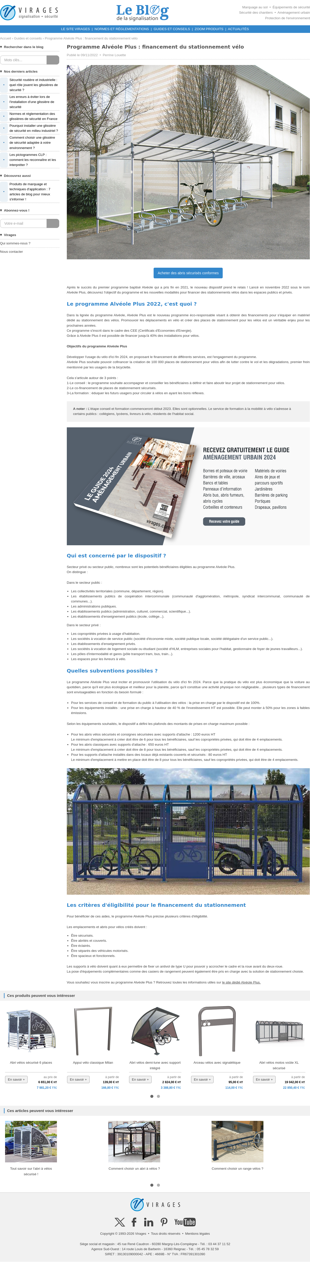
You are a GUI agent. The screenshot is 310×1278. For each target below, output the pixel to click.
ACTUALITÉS (238, 29)
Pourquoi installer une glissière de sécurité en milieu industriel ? (29, 128)
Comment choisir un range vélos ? (237, 1168)
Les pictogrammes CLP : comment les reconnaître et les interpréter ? (28, 159)
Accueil (5, 38)
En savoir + (16, 1079)
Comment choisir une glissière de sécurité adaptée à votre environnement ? (27, 142)
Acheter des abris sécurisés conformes (188, 273)
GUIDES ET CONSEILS (172, 29)
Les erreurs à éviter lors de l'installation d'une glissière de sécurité (27, 102)
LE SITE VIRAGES (75, 29)
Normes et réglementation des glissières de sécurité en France (28, 116)
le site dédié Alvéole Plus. (241, 982)
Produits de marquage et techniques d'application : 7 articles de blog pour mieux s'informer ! (25, 192)
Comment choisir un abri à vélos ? (134, 1168)
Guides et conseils (28, 38)
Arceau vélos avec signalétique (217, 1062)
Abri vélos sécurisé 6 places (31, 1062)
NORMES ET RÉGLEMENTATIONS (122, 29)
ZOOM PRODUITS (209, 29)
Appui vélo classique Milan (93, 1062)
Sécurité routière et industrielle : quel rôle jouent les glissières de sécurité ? (29, 85)
